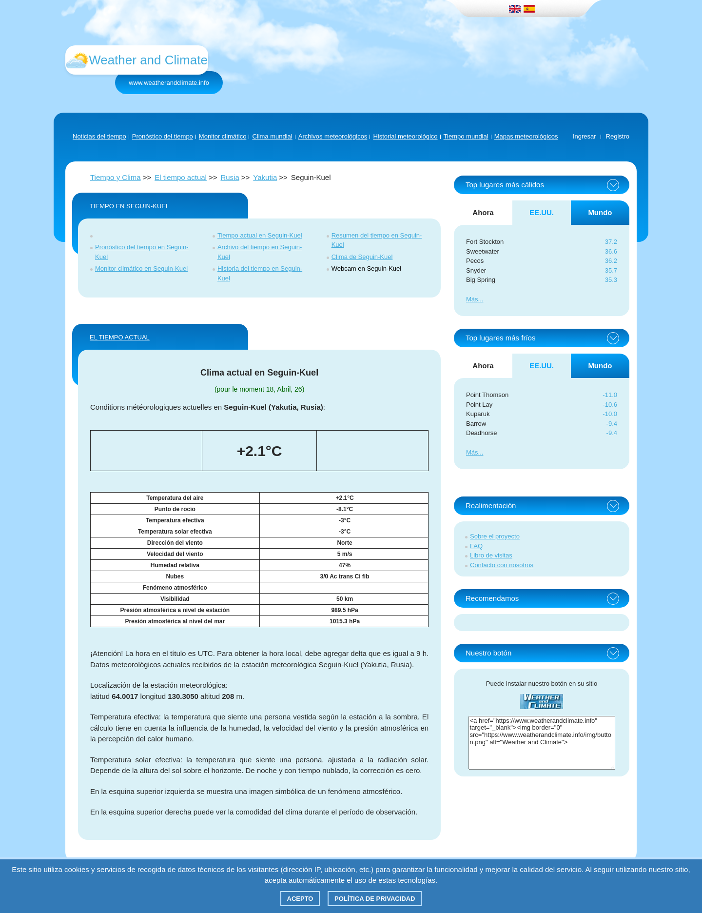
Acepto (300, 898)
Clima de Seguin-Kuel (362, 256)
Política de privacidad (374, 898)
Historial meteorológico (405, 136)
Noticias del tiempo (99, 136)
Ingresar (584, 136)
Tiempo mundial (466, 136)
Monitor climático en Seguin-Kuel (141, 268)
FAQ (476, 546)
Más (472, 299)
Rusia (229, 177)
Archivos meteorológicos (333, 136)
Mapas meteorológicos (526, 136)
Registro (617, 136)
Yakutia (265, 177)
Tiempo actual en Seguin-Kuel (259, 235)
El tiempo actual (181, 177)
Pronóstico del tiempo (162, 136)
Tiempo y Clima (115, 177)
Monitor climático (223, 136)
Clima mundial (272, 136)
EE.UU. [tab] (541, 212)
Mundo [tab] (600, 212)
